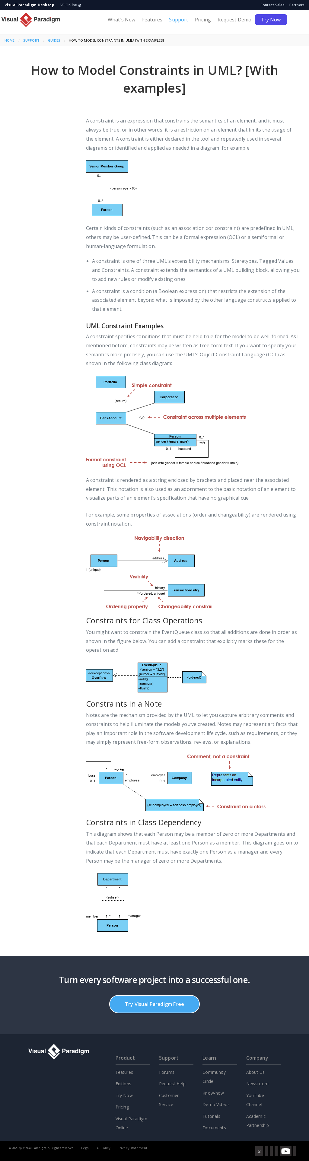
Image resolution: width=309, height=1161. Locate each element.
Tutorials (211, 1116)
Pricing (203, 19)
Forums (166, 1072)
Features (152, 19)
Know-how (213, 1093)
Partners (296, 5)
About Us (255, 1072)
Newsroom (257, 1083)
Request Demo (234, 19)
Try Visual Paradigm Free (154, 1004)
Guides (54, 40)
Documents (214, 1128)
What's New (121, 19)
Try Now (271, 19)
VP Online (70, 5)
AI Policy (103, 1148)
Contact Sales (272, 5)
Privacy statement (132, 1148)
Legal (85, 1148)
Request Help (172, 1083)
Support (178, 19)
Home (10, 40)
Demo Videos (216, 1104)
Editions (123, 1083)
